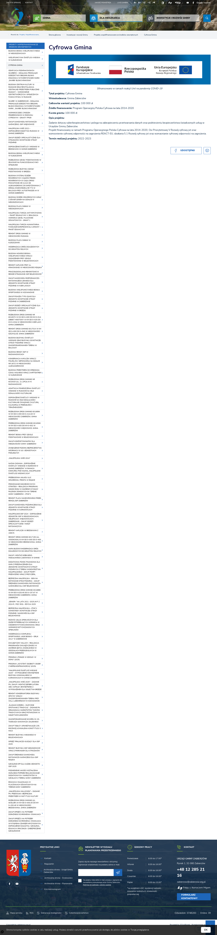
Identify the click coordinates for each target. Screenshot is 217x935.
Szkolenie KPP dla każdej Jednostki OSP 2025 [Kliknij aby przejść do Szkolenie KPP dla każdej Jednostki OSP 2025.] (24, 765)
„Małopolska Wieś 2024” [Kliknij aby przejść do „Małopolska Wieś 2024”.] (19, 458)
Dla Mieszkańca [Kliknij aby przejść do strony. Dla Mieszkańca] (105, 18)
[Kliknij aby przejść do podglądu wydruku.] (207, 150)
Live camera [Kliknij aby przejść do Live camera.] (122, 2)
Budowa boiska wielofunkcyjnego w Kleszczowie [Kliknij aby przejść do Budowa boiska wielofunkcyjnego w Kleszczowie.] (24, 155)
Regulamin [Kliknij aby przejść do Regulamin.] (49, 864)
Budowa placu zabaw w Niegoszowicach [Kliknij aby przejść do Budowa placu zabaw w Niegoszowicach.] (19, 207)
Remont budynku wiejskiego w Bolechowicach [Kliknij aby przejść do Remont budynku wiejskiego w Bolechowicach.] (22, 736)
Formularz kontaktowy (189, 896)
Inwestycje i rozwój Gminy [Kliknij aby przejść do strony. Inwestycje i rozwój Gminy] (168, 18)
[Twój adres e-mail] (96, 872)
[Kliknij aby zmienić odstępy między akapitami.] (154, 3)
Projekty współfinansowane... (29, 34)
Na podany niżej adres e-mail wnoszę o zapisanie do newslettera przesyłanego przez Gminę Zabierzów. (102, 882)
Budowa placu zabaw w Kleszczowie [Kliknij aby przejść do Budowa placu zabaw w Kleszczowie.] (19, 241)
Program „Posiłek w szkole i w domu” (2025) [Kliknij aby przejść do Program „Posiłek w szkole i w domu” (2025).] (22, 658)
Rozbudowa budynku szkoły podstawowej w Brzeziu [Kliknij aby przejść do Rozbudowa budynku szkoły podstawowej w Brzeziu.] (21, 170)
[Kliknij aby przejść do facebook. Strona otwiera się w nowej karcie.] (193, 3)
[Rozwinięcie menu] (56, 848)
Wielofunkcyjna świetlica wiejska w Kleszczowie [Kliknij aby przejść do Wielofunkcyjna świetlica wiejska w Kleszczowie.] (24, 59)
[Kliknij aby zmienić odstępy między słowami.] (149, 3)
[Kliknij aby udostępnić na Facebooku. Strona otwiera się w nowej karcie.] (186, 150)
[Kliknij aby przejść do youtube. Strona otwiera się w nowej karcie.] (187, 3)
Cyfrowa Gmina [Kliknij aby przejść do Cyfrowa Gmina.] (15, 65)
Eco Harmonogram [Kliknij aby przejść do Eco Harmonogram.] (52, 889)
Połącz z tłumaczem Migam (196, 888)
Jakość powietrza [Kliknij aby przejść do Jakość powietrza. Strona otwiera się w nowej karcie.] (103, 2)
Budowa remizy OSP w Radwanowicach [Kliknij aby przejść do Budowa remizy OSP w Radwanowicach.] (18, 353)
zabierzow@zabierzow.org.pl (191, 882)
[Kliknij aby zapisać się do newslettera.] (118, 872)
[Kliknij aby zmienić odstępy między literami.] (140, 3)
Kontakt (29, 2)
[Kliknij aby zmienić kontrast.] (163, 3)
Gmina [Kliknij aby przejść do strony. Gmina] (41, 18)
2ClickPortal (185, 925)
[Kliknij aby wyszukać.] (207, 18)
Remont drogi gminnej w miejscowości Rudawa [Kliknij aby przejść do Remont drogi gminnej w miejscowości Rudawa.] (19, 235)
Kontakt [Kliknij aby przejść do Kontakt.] (47, 858)
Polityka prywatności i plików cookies (97, 885)
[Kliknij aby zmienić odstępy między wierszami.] (144, 3)
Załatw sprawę (13, 2)
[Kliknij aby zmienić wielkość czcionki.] (135, 3)
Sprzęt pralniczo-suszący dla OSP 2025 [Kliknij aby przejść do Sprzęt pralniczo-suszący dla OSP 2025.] (24, 743)
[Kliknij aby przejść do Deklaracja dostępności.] (49, 913)
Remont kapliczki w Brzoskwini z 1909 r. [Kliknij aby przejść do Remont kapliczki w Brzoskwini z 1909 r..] (23, 532)
